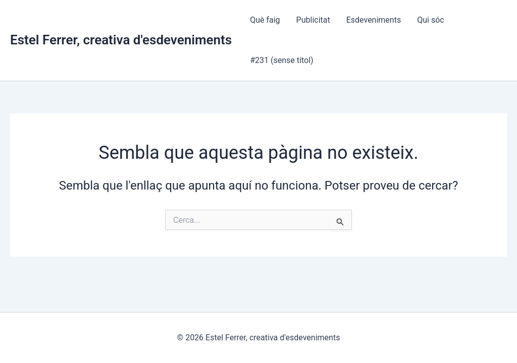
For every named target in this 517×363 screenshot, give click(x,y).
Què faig (265, 20)
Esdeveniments (373, 20)
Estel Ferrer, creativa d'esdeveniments (121, 39)
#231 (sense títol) (281, 60)
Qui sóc (430, 20)
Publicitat (313, 20)
